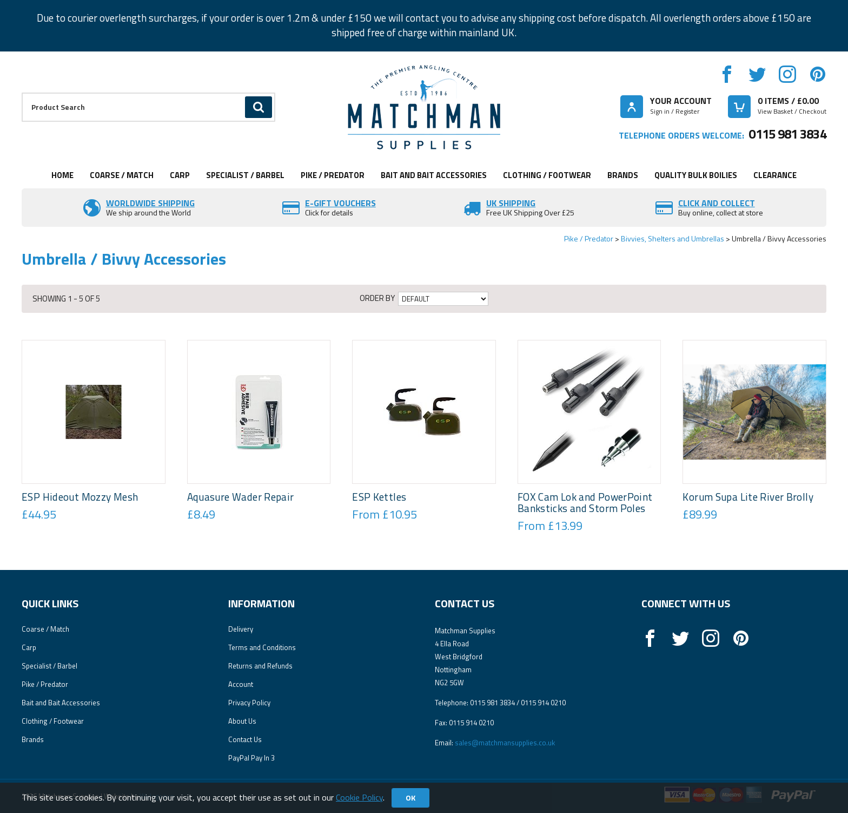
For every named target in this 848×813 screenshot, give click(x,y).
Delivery (240, 629)
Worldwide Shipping (150, 202)
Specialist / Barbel (245, 175)
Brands (622, 175)
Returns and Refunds (260, 665)
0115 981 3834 (787, 133)
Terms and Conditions (262, 647)
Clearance (775, 175)
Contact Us (245, 739)
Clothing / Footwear (547, 175)
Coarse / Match (122, 175)
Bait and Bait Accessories (434, 175)
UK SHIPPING (510, 202)
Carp (180, 175)
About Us (242, 721)
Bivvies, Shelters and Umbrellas (672, 238)
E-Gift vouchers (340, 202)
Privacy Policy (249, 702)
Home (62, 175)
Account (240, 684)
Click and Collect (716, 202)
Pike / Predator (333, 175)
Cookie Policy (359, 797)
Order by (377, 298)
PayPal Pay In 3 (251, 757)
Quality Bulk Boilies (695, 175)
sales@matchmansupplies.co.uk (505, 742)
